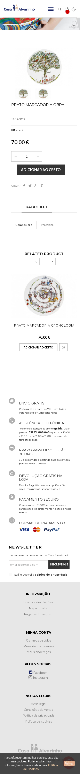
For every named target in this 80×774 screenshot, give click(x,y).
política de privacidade (51, 574)
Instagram (38, 678)
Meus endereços (39, 652)
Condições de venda (38, 710)
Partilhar (24, 185)
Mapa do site (38, 608)
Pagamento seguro (38, 614)
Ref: (13, 129)
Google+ (36, 185)
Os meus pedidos (38, 640)
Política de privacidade (39, 715)
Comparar (63, 347)
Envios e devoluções (38, 602)
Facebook (38, 673)
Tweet (30, 185)
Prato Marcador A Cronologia (44, 325)
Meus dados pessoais (38, 646)
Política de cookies (38, 721)
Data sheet (37, 207)
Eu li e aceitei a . (41, 574)
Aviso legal (38, 704)
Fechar (69, 763)
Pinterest (41, 185)
